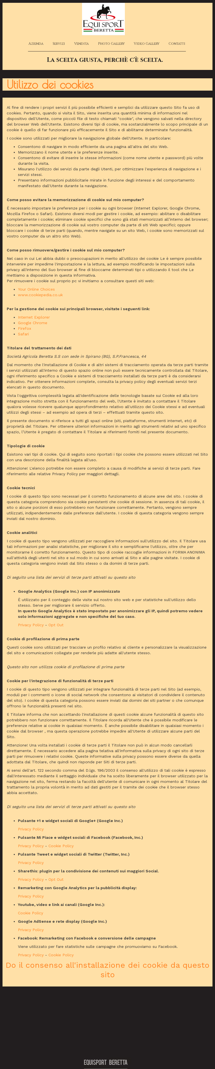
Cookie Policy (61, 846)
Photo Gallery (111, 43)
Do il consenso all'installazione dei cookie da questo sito (107, 969)
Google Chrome (32, 323)
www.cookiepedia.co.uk (40, 295)
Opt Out (56, 625)
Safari (23, 334)
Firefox (24, 328)
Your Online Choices (36, 289)
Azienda (36, 43)
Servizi (59, 43)
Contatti (177, 43)
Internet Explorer (34, 317)
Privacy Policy (31, 625)
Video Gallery (146, 43)
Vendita (81, 43)
